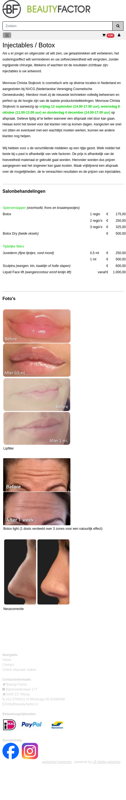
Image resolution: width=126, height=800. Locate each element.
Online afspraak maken (19, 670)
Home (6, 660)
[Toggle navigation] (7, 35)
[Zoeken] (57, 26)
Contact (8, 665)
